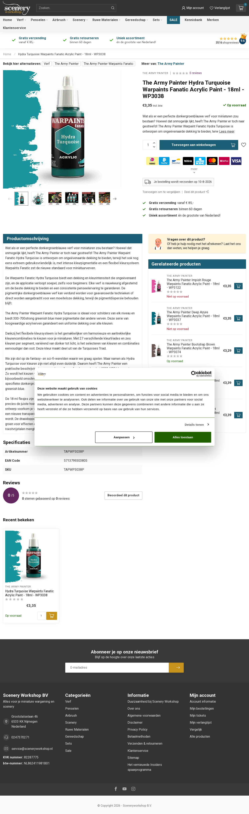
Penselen (38, 20)
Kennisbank (193, 20)
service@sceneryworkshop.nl (32, 749)
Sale (173, 20)
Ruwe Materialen (105, 20)
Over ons (134, 708)
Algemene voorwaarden (144, 715)
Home (7, 20)
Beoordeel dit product (123, 495)
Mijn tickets (198, 715)
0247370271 (20, 737)
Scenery (79, 20)
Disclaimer (135, 722)
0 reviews (196, 73)
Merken (213, 20)
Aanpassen (124, 437)
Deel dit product (196, 192)
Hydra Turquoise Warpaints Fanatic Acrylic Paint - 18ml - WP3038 (62, 54)
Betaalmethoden (139, 736)
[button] (193, 8)
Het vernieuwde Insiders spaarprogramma (145, 767)
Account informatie (203, 701)
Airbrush (58, 20)
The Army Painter (67, 64)
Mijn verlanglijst (201, 722)
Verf (20, 20)
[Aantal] (41, 616)
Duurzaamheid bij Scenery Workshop (153, 701)
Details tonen (194, 424)
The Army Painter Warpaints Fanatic (108, 64)
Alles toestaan (183, 437)
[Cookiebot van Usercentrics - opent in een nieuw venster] (194, 374)
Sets (156, 20)
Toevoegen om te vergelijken (161, 192)
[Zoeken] (112, 8)
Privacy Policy (138, 729)
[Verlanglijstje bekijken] (220, 8)
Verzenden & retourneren (145, 743)
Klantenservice (14, 28)
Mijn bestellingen (202, 708)
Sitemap (133, 758)
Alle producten (200, 736)
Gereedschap (135, 20)
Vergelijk (196, 729)
